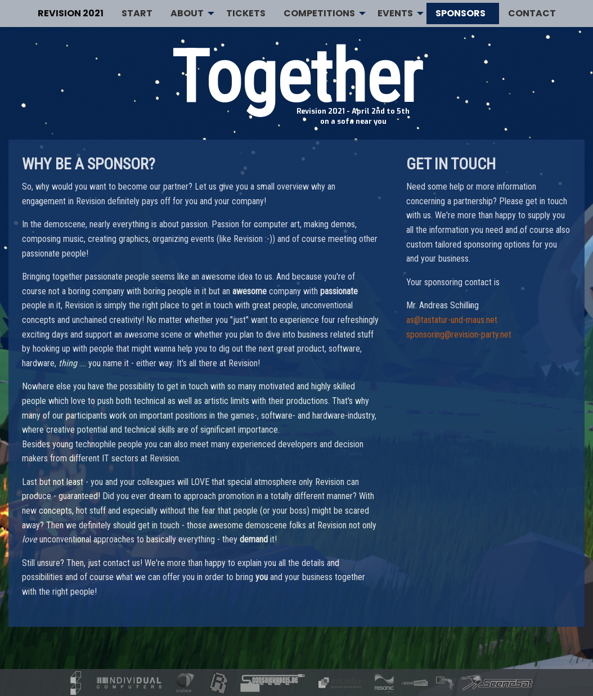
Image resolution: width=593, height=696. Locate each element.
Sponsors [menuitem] (460, 13)
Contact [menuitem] (532, 13)
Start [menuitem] (137, 13)
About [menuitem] (187, 13)
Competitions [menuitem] (319, 13)
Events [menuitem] (395, 13)
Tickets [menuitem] (246, 13)
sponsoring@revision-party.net (458, 334)
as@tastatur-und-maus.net (451, 320)
